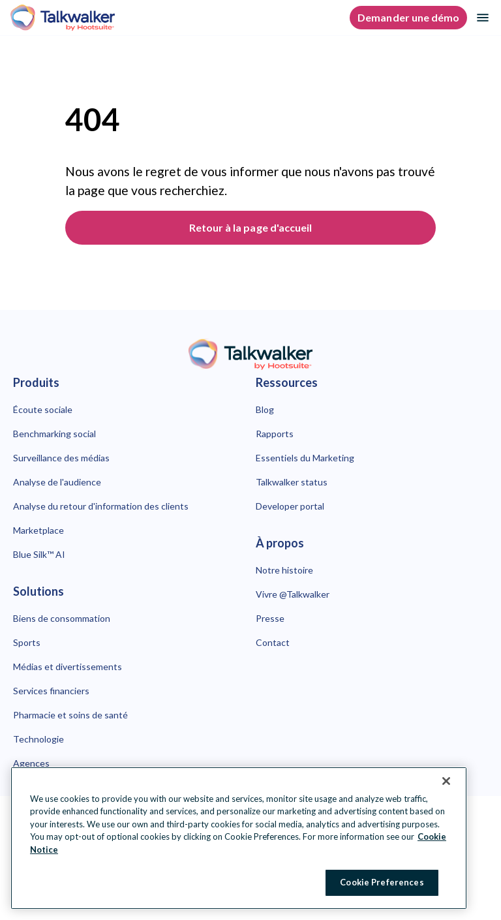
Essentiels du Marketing (305, 457)
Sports (26, 642)
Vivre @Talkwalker (292, 594)
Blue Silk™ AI (39, 554)
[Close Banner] (446, 781)
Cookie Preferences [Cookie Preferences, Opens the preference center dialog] (381, 882)
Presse (270, 618)
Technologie (38, 738)
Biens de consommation (61, 618)
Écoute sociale (42, 409)
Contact (273, 642)
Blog (265, 409)
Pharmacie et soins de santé (70, 714)
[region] (238, 838)
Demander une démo (408, 17)
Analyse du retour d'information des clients (101, 506)
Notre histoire (284, 569)
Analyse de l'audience (57, 481)
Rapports (275, 433)
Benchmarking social (54, 433)
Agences (31, 763)
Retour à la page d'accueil (250, 227)
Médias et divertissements (67, 666)
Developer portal (290, 506)
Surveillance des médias (61, 457)
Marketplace (38, 530)
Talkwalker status (291, 481)
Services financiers (51, 690)
